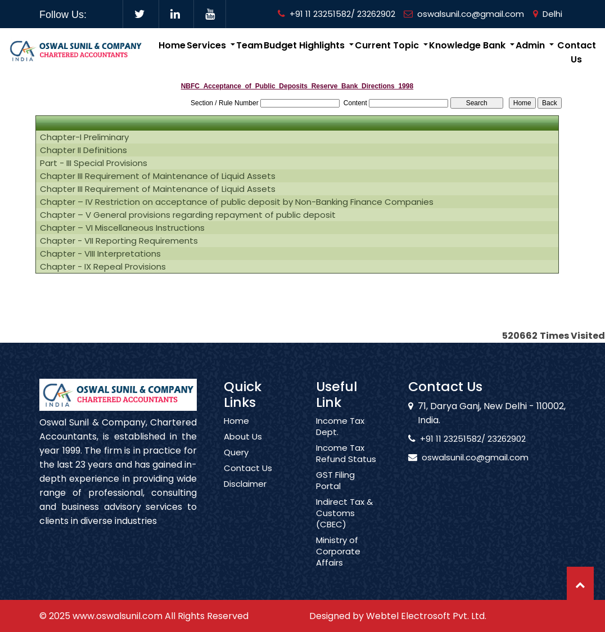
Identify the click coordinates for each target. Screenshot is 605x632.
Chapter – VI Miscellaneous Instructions (122, 227)
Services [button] (207, 45)
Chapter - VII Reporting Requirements (119, 240)
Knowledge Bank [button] (468, 45)
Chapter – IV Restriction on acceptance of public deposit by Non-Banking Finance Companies (237, 202)
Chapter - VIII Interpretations (100, 253)
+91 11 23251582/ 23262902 (336, 14)
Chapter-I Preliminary (84, 137)
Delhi (547, 14)
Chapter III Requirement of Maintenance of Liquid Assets (158, 176)
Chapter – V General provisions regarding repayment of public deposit (188, 214)
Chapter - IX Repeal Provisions (103, 266)
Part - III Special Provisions (93, 163)
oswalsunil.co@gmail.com (464, 14)
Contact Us (576, 52)
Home (172, 45)
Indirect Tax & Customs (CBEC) (344, 523)
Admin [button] (531, 45)
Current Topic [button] (388, 45)
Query (236, 462)
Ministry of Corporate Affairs (338, 562)
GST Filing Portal (335, 490)
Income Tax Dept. (340, 436)
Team (249, 45)
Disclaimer (245, 494)
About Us (243, 446)
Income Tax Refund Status (346, 463)
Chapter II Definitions (83, 150)
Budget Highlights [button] (305, 45)
